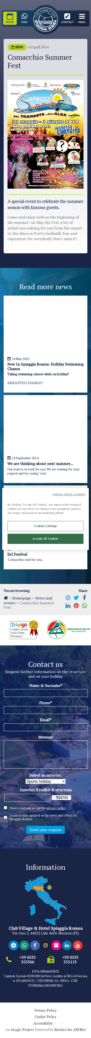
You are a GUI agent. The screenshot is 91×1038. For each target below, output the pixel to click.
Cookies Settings (45, 526)
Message (45, 737)
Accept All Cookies (45, 539)
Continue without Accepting (68, 494)
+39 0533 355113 (70, 959)
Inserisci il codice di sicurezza (45, 790)
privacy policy (56, 808)
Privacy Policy (45, 1010)
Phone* (45, 703)
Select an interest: (45, 775)
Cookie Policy (45, 1017)
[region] (45, 519)
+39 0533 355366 (27, 959)
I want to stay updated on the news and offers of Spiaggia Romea (42, 817)
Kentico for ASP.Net (70, 1029)
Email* (45, 720)
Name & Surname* (45, 685)
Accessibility (43, 1023)
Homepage (21, 598)
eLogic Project (22, 1029)
